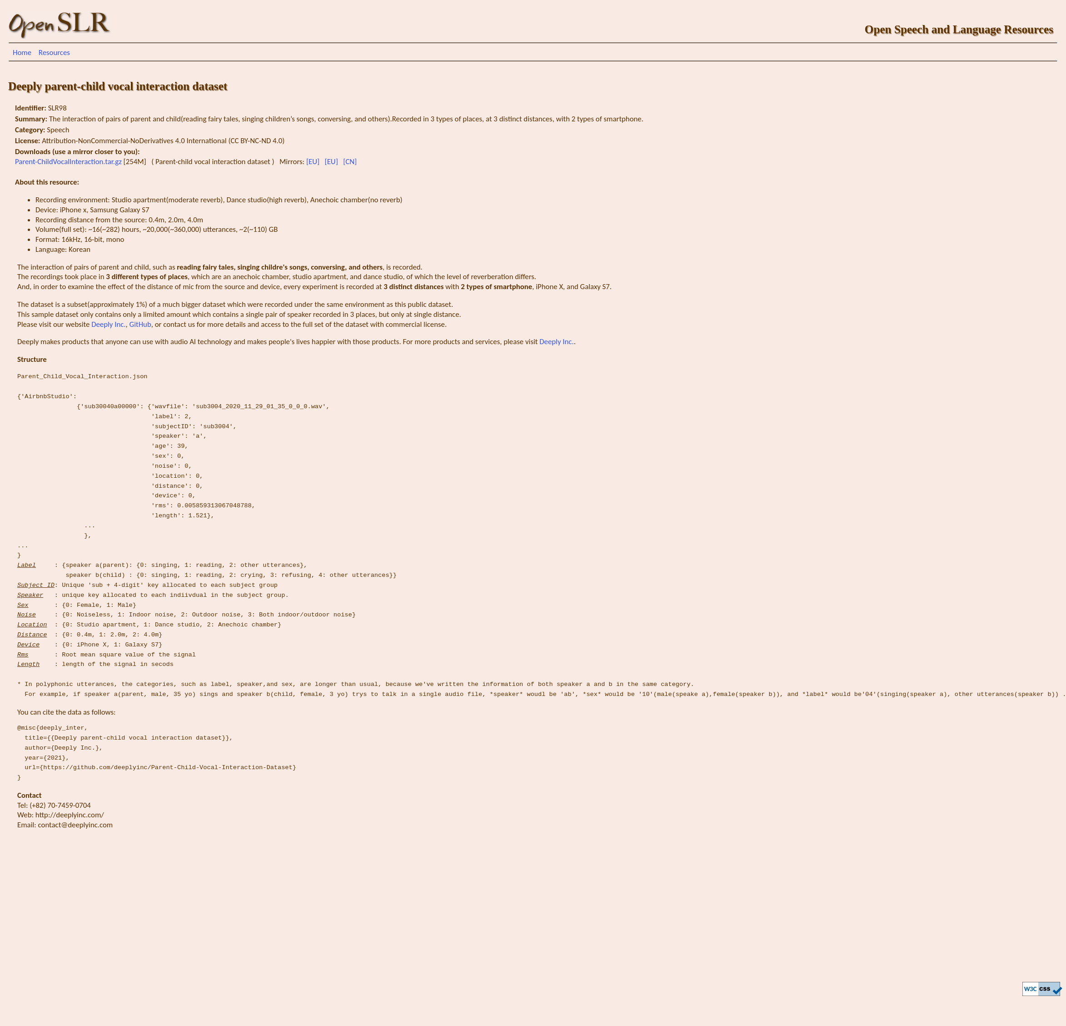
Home (22, 52)
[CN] (351, 161)
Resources (54, 52)
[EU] (313, 161)
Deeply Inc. (108, 324)
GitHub (140, 324)
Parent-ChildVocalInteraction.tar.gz (69, 161)
